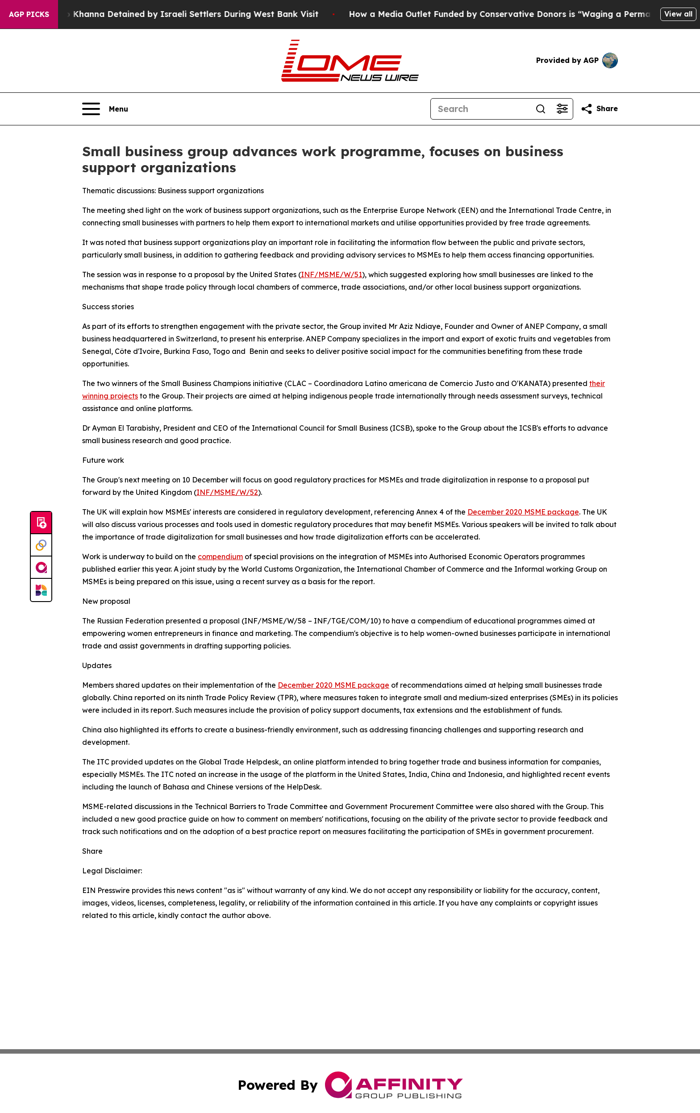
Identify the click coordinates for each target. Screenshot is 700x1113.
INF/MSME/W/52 (227, 492)
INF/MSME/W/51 (331, 274)
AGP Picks (29, 14)
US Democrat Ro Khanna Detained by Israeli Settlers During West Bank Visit (167, 14)
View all (678, 13)
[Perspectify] (41, 545)
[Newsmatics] (41, 590)
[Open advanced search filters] (562, 109)
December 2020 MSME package (523, 511)
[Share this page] (599, 109)
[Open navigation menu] (105, 109)
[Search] (480, 109)
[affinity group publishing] (41, 567)
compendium (220, 556)
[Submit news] (41, 523)
